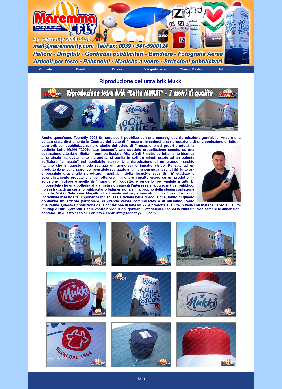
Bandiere (82, 69)
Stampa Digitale (191, 69)
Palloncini (119, 69)
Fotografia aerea (155, 69)
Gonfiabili (46, 69)
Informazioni (228, 69)
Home (141, 378)
